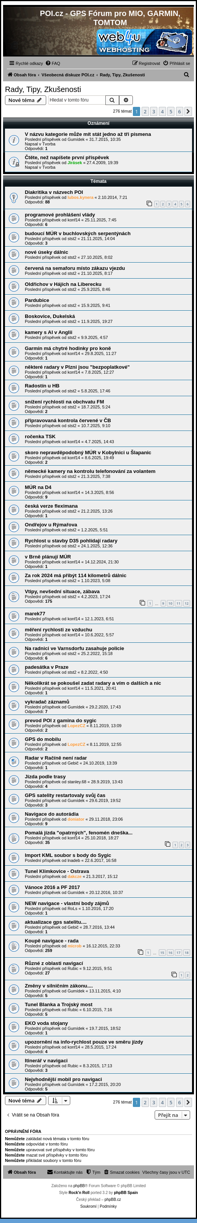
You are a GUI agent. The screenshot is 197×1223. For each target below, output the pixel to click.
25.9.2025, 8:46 (95, 289)
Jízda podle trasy (45, 776)
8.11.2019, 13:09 (106, 725)
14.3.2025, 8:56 (99, 492)
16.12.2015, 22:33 (103, 946)
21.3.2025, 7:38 (95, 476)
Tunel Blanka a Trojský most (58, 1004)
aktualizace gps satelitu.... (56, 922)
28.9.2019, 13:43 (107, 781)
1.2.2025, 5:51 (94, 530)
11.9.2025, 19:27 (97, 321)
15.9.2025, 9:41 (95, 305)
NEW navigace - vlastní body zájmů (67, 903)
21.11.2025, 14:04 (98, 238)
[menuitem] (52, 63)
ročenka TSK (40, 436)
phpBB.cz (113, 1199)
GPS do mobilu (43, 739)
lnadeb (74, 860)
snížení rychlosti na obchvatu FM (64, 402)
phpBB (79, 1186)
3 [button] (153, 111)
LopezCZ (76, 725)
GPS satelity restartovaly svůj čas (65, 795)
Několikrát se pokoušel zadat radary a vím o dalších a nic (93, 683)
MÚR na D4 (38, 487)
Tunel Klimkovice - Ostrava (57, 871)
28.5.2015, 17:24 (100, 1047)
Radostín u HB (42, 386)
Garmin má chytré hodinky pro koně (68, 348)
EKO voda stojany (46, 1023)
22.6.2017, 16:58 (100, 860)
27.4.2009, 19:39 (102, 162)
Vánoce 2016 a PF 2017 (52, 887)
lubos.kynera (81, 197)
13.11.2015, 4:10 (105, 991)
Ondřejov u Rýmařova (51, 525)
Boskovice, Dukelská (50, 316)
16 (170, 952)
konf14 (74, 220)
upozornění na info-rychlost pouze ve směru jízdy (84, 1042)
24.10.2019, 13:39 (100, 763)
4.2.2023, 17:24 (95, 596)
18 (187, 952)
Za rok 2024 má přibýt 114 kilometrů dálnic (75, 575)
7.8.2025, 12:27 (99, 372)
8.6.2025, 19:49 (99, 457)
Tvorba (48, 144)
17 (178, 952)
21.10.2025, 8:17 (97, 273)
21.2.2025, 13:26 (97, 511)
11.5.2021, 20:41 (100, 688)
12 (187, 603)
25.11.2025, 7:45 (100, 220)
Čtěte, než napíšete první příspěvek (67, 157)
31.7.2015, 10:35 (105, 139)
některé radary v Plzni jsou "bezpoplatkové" (77, 367)
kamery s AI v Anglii (48, 332)
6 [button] (179, 111)
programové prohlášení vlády (60, 215)
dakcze (75, 876)
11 (178, 603)
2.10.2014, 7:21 (112, 197)
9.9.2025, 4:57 (94, 337)
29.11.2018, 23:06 (106, 819)
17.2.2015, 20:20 (105, 1084)
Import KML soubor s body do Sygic (68, 855)
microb (75, 946)
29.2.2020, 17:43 (105, 707)
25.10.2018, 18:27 (102, 838)
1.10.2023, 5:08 (95, 580)
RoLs (73, 908)
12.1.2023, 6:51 (99, 618)
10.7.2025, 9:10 (95, 425)
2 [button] (145, 111)
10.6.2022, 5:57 (99, 634)
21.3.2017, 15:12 (102, 876)
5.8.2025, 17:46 (95, 391)
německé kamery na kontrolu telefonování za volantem (90, 471)
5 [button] (171, 111)
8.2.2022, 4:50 (94, 672)
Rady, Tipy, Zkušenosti (43, 89)
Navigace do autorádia (52, 814)
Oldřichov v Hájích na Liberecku (63, 284)
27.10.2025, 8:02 (97, 257)
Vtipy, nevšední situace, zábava (62, 591)
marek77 (35, 613)
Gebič (73, 763)
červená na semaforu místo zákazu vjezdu (75, 268)
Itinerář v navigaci (46, 1060)
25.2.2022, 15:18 (97, 653)
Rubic (73, 968)
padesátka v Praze (46, 667)
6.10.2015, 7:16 (97, 1009)
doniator (76, 819)
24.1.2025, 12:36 (97, 546)
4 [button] (162, 111)
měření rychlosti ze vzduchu (58, 629)
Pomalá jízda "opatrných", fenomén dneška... (78, 833)
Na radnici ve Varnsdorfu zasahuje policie (74, 648)
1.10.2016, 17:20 (98, 908)
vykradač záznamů (47, 702)
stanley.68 (77, 781)
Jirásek (75, 162)
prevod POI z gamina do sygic (61, 720)
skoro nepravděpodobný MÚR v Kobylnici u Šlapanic (88, 452)
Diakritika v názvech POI (54, 192)
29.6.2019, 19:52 (105, 800)
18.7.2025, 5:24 (95, 407)
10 (170, 603)
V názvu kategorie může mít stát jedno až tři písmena (88, 134)
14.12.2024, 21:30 (102, 562)
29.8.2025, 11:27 (100, 353)
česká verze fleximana (51, 506)
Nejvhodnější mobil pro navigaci (63, 1079)
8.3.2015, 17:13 (97, 1065)
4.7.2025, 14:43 (99, 441)
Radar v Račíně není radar (56, 758)
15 (162, 952)
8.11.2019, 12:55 (106, 744)
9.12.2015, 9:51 (97, 968)
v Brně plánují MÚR (48, 557)
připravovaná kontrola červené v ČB (68, 420)
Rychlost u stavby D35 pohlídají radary (71, 541)
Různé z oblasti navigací (54, 963)
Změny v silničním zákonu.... (59, 986)
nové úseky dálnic (46, 252)
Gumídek (76, 139)
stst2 (72, 238)
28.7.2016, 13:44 (99, 927)
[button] (188, 111)
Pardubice (37, 300)
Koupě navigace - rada (52, 941)
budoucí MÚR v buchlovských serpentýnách (78, 233)
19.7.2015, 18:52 (105, 1028)
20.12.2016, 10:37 (106, 892)
